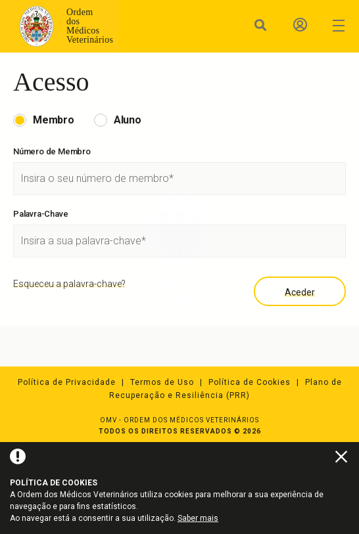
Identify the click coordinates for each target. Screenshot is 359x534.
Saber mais (198, 518)
